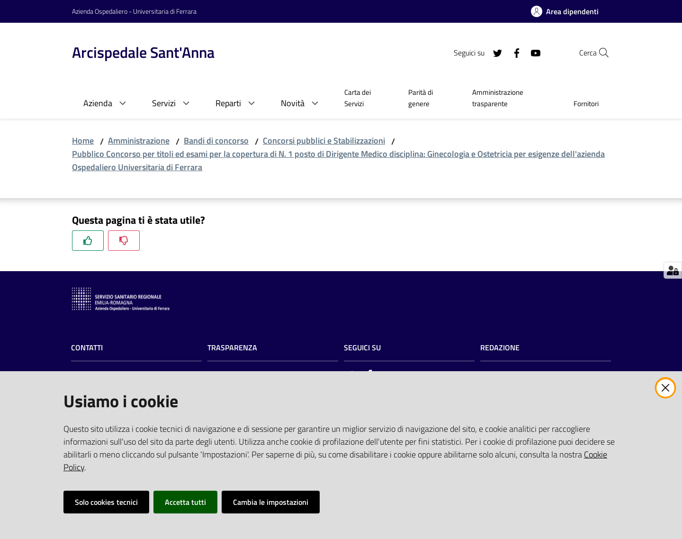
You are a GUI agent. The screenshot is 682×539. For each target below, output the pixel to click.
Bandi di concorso (216, 140)
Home (83, 140)
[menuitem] (365, 99)
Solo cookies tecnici (106, 502)
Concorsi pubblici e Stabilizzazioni (324, 140)
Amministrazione (139, 140)
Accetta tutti (185, 502)
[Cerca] (598, 52)
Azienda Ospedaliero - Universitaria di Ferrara (134, 11)
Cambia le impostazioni (270, 502)
